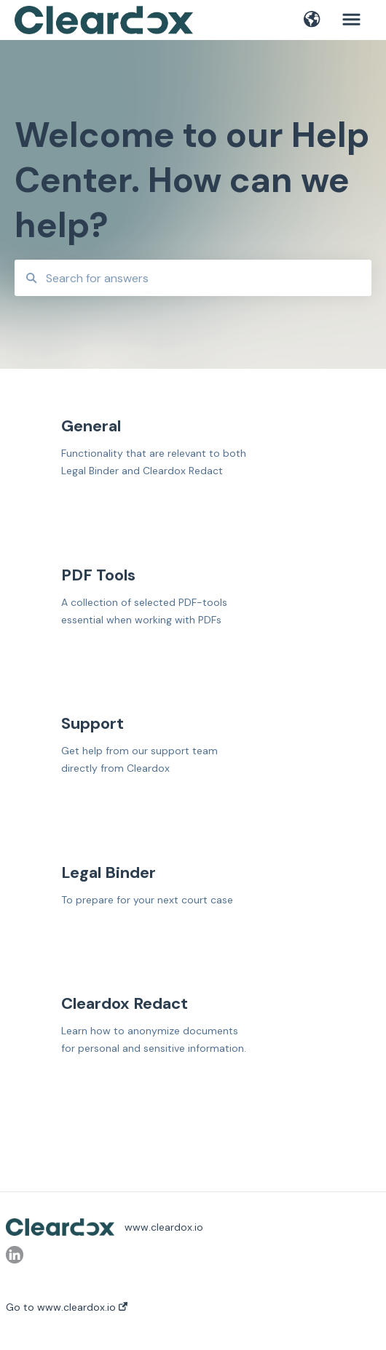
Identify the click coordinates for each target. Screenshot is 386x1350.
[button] (312, 20)
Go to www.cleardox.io (66, 1307)
